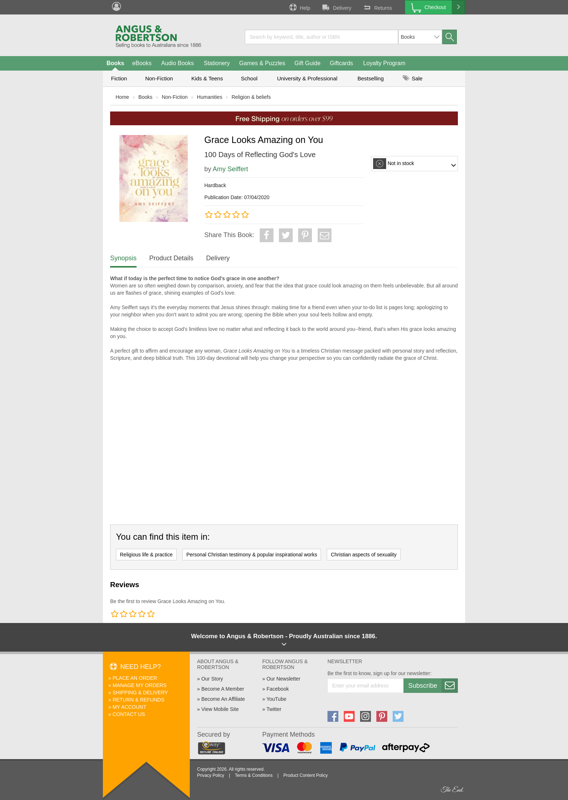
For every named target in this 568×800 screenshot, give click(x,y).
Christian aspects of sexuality (363, 554)
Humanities (209, 97)
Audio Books (177, 63)
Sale (412, 78)
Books (115, 63)
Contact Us (129, 714)
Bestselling (371, 78)
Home (122, 97)
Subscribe (433, 685)
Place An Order (135, 678)
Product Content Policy (305, 775)
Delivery (336, 7)
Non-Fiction (159, 78)
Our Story (212, 679)
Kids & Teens (207, 78)
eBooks (141, 63)
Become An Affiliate (223, 699)
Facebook (278, 689)
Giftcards (341, 63)
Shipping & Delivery (140, 692)
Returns (377, 7)
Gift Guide (308, 63)
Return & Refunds (138, 700)
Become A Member (222, 689)
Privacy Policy (210, 775)
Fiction (119, 78)
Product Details (171, 258)
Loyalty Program (384, 63)
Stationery (217, 63)
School (249, 78)
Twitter (273, 709)
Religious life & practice (146, 554)
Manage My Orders (140, 685)
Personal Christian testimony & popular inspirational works (251, 554)
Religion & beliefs (251, 97)
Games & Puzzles (262, 63)
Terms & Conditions (253, 775)
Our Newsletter (283, 679)
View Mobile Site (220, 709)
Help (299, 7)
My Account (129, 707)
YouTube (276, 699)
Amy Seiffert (230, 169)
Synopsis (123, 258)
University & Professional (307, 78)
